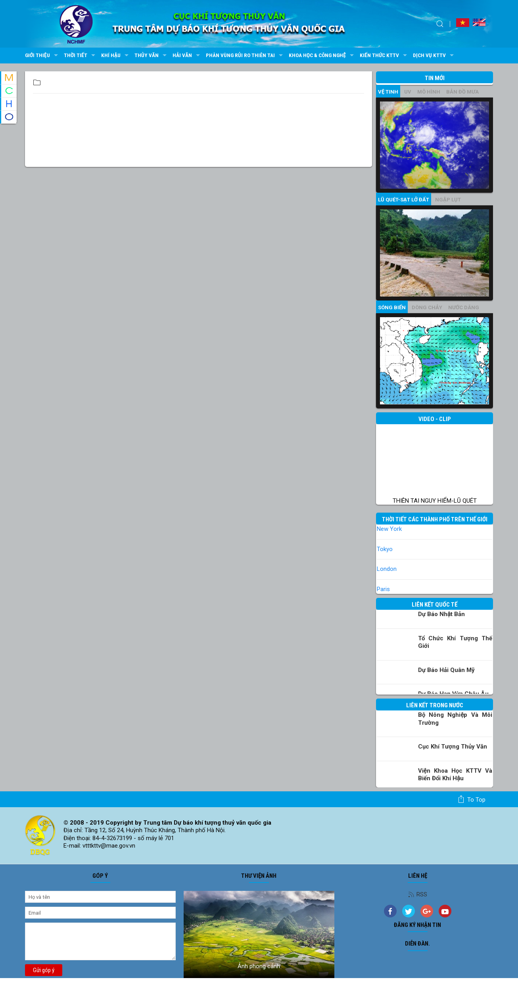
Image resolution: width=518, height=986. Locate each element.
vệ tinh (388, 92)
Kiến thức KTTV (384, 55)
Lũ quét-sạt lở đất (403, 200)
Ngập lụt (448, 200)
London (387, 568)
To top (471, 799)
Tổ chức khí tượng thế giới (455, 642)
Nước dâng (463, 307)
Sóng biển (392, 307)
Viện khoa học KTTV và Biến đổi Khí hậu (455, 774)
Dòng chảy (427, 307)
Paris (383, 589)
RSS (417, 894)
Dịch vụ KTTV (434, 55)
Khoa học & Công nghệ (322, 55)
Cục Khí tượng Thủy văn (452, 746)
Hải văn (187, 55)
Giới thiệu (42, 55)
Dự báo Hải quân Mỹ (446, 670)
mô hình (428, 92)
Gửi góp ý (43, 970)
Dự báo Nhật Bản (441, 614)
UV (407, 92)
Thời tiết (80, 55)
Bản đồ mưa (462, 92)
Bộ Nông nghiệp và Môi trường (455, 718)
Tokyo (385, 549)
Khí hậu (115, 55)
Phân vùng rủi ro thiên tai (245, 55)
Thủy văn (151, 55)
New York (389, 528)
